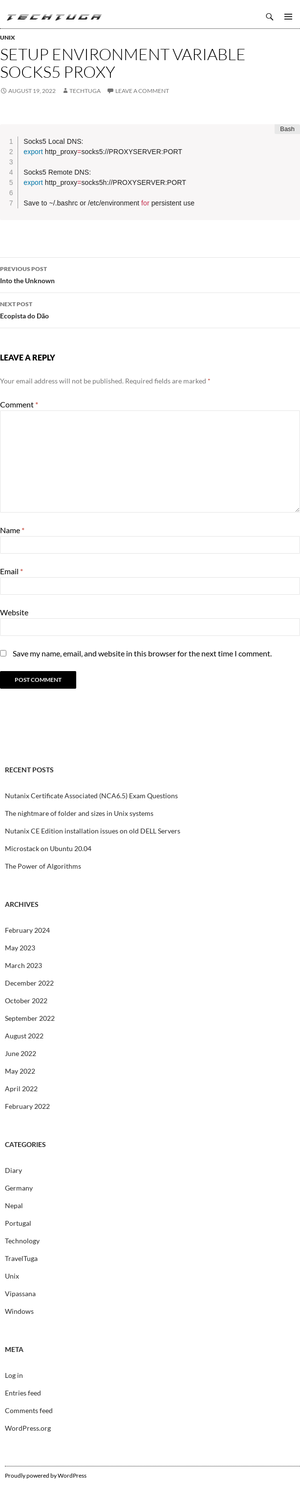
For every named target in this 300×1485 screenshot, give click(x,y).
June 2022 (20, 1053)
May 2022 (20, 1071)
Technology (22, 1241)
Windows (19, 1311)
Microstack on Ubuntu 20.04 (48, 848)
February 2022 (27, 1106)
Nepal (14, 1205)
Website (14, 612)
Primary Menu (288, 16)
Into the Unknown (150, 274)
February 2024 (27, 930)
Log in (14, 1375)
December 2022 (29, 983)
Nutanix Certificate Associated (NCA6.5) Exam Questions (91, 795)
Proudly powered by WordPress (45, 1475)
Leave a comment (142, 90)
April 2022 (21, 1088)
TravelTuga (21, 1258)
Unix (7, 37)
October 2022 (26, 1000)
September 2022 (30, 1018)
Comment (19, 404)
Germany (19, 1188)
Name (12, 530)
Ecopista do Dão (150, 309)
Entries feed (23, 1393)
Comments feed (29, 1410)
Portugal (18, 1223)
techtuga (85, 90)
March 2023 (23, 965)
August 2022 (24, 1036)
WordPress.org (28, 1428)
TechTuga (54, 16)
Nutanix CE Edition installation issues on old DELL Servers (92, 831)
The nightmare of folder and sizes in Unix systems (79, 813)
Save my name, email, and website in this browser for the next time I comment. (142, 653)
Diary (13, 1170)
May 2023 (20, 948)
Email (11, 571)
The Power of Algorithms (43, 866)
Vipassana (20, 1293)
